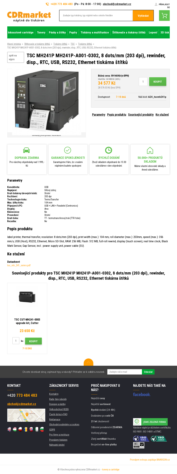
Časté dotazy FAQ (58, 414)
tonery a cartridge (110, 469)
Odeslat (148, 371)
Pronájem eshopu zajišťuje (143, 459)
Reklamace (54, 419)
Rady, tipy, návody (58, 399)
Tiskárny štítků (60, 44)
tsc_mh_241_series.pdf (19, 265)
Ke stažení (162, 114)
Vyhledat (143, 15)
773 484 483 (22, 395)
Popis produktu (116, 114)
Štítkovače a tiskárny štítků (37, 44)
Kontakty (53, 394)
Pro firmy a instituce (59, 434)
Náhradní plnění (56, 444)
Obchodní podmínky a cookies (64, 424)
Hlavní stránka (14, 44)
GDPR (52, 429)
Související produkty (141, 114)
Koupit (157, 81)
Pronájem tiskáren (58, 439)
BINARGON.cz (163, 459)
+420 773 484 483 (59, 4)
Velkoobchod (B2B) (59, 409)
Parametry (98, 114)
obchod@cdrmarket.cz (117, 4)
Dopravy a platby (57, 404)
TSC (73, 44)
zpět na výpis (13, 57)
